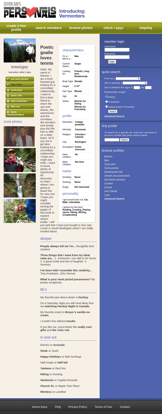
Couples (108, 183)
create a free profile (16, 28)
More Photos (13, 121)
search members (49, 28)
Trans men (110, 164)
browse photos (81, 28)
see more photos (17, 79)
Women (108, 156)
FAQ (58, 406)
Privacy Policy (78, 406)
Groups (108, 187)
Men (106, 160)
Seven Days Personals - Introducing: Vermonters (45, 10)
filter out (13, 106)
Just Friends (110, 191)
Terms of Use (103, 406)
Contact (125, 406)
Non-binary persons (114, 179)
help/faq (145, 28)
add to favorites (17, 101)
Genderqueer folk (113, 171)
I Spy (107, 194)
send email (14, 90)
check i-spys (113, 28)
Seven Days (39, 406)
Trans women (111, 168)
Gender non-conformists (117, 175)
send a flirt (14, 95)
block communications (15, 113)
